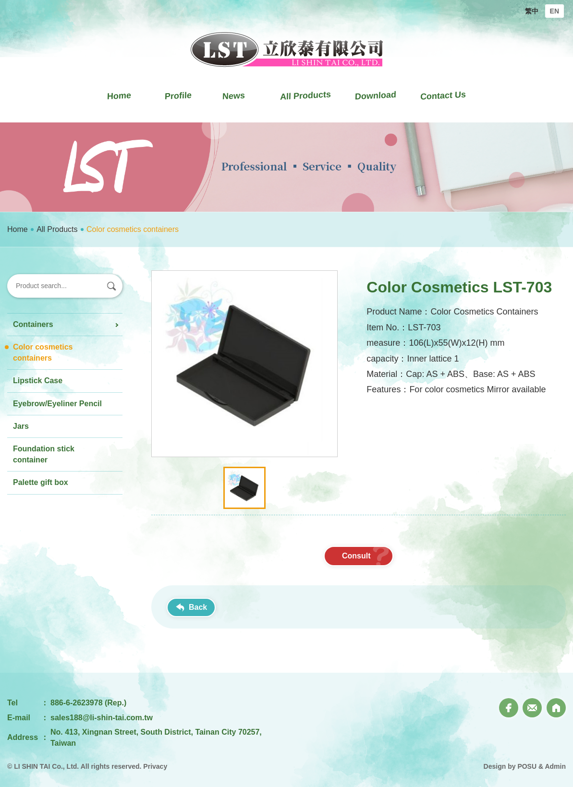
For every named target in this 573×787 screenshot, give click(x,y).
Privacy (155, 766)
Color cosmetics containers (43, 352)
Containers (33, 324)
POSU (526, 766)
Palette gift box (40, 482)
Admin (555, 766)
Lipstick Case (37, 380)
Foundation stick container (43, 454)
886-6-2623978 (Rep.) (88, 703)
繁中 (531, 11)
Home (17, 229)
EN (554, 11)
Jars (21, 426)
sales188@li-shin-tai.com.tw (101, 718)
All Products (57, 229)
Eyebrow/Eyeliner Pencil (57, 404)
